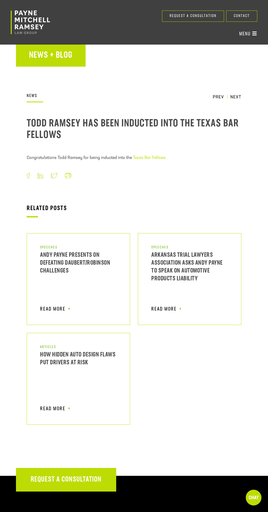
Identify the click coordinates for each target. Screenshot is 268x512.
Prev (218, 97)
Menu (248, 34)
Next (235, 97)
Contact (242, 16)
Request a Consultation (193, 16)
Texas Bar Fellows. (150, 158)
